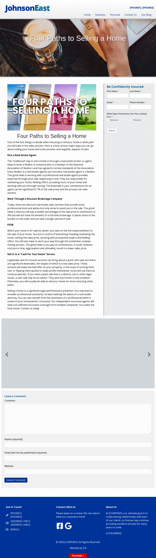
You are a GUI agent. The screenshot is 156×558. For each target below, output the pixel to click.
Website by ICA (78, 548)
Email (110, 102)
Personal (115, 14)
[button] (6, 354)
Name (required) (13, 439)
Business (100, 14)
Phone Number (138, 102)
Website (8, 466)
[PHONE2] (148, 7)
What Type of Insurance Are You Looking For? (127, 115)
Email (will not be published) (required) (25, 452)
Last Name (135, 91)
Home (87, 14)
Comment (9, 400)
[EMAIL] (14, 529)
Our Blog (146, 14)
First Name (113, 91)
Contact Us (131, 14)
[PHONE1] (135, 7)
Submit (112, 130)
